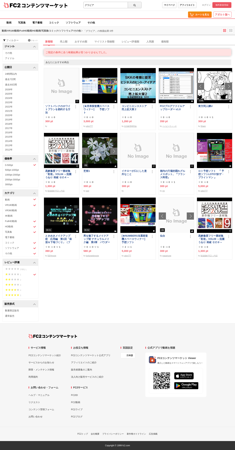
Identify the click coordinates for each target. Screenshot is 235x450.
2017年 (9, 128)
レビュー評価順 (130, 41)
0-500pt (20, 165)
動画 (8, 22)
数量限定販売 (12, 310)
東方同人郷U (205, 106)
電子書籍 (37, 22)
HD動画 (20, 226)
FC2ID (74, 395)
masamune (166, 256)
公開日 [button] (20, 67)
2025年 (9, 93)
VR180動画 (20, 205)
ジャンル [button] (20, 46)
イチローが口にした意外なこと (134, 172)
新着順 (49, 41)
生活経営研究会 (130, 126)
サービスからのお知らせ (41, 362)
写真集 (22, 22)
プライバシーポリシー (113, 434)
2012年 (9, 149)
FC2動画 (75, 402)
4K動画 (9, 215)
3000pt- (9, 184)
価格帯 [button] (20, 159)
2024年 (9, 98)
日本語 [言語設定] (129, 355)
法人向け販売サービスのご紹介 (87, 376)
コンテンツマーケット (44, 5)
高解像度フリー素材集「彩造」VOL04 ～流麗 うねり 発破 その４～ (58, 174)
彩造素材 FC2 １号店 (56, 191)
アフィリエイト (187, 5)
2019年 (9, 119)
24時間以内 (11, 74)
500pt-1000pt (12, 170)
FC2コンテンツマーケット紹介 (45, 355)
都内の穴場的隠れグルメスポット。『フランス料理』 (172, 174)
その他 (91, 22)
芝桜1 (86, 170)
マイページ (169, 5)
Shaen (203, 126)
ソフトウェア (73, 22)
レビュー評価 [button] (20, 262)
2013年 (9, 145)
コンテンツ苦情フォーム (41, 409)
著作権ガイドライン (136, 434)
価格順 (165, 41)
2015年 (9, 136)
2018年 (9, 124)
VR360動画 (11, 210)
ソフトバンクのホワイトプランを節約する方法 (57, 109)
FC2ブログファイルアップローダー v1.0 (172, 108)
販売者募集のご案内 (81, 369)
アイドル (9, 58)
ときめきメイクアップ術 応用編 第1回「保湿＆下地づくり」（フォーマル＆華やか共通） (58, 239)
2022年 (9, 106)
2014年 (9, 141)
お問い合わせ (36, 416)
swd (87, 191)
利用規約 (33, 376)
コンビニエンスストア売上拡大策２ (134, 108)
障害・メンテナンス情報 (41, 369)
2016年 (9, 132)
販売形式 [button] (20, 304)
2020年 (9, 115)
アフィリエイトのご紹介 (84, 362)
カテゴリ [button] (20, 193)
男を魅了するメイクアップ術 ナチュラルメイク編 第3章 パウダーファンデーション (96, 239)
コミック (54, 22)
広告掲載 (153, 434)
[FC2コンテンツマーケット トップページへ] (53, 336)
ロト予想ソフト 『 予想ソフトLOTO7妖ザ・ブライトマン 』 (211, 174)
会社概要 (95, 434)
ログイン (206, 5)
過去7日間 (10, 79)
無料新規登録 (221, 5)
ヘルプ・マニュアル (39, 395)
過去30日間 (11, 84)
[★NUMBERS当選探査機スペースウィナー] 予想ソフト (135, 239)
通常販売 (9, 316)
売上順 (63, 41)
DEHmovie (52, 256)
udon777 (89, 126)
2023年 (9, 102)
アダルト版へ (222, 14)
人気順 (150, 41)
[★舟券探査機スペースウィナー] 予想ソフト (96, 109)
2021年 (9, 111)
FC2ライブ (77, 409)
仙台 (162, 235)
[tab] (139, 41)
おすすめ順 (81, 41)
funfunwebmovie (92, 256)
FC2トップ (82, 434)
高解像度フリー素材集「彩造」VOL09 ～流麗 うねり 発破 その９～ (211, 239)
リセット (33, 40)
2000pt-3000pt (12, 179)
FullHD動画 (20, 221)
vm (163, 191)
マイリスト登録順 (104, 41)
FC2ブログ (77, 416)
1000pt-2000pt (12, 174)
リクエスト (34, 402)
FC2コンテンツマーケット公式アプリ (91, 355)
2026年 (9, 89)
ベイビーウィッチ (169, 126)
